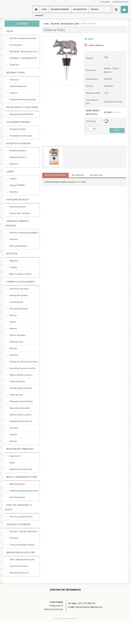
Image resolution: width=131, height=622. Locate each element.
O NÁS (44, 9)
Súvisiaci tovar (96, 175)
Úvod (46, 24)
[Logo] (13, 9)
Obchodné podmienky (60, 9)
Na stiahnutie (78, 175)
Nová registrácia (120, 2)
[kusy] (89, 129)
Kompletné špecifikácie (55, 175)
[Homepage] (36, 9)
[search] (116, 9)
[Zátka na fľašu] (61, 60)
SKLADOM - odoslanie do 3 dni (65, 24)
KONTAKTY (39, 15)
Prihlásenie (105, 2)
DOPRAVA (94, 9)
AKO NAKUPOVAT (80, 9)
